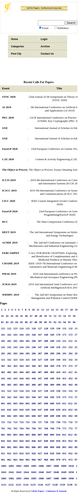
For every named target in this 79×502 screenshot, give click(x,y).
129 (52, 328)
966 (34, 459)
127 (40, 328)
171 (64, 334)
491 (64, 384)
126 (34, 328)
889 (52, 447)
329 (52, 359)
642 (9, 409)
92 (55, 322)
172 (71, 334)
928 (46, 453)
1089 (63, 478)
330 (58, 359)
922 (9, 453)
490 (58, 384)
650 (58, 409)
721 (3, 422)
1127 (47, 484)
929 (52, 453)
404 (22, 372)
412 (70, 372)
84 (16, 322)
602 (9, 403)
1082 (11, 478)
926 (34, 453)
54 (64, 315)
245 (28, 347)
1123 (18, 484)
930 (58, 453)
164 (22, 334)
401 (3, 372)
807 (40, 434)
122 (9, 328)
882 (9, 447)
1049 (63, 472)
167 (40, 334)
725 (28, 422)
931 (64, 453)
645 (28, 409)
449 (52, 378)
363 (15, 365)
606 (34, 403)
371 (64, 365)
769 (52, 428)
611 (64, 403)
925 (28, 453)
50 (45, 315)
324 (22, 359)
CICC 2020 (8, 200)
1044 (26, 472)
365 (28, 365)
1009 (63, 465)
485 (28, 384)
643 (15, 409)
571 (64, 397)
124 (22, 328)
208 (46, 340)
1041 (3, 472)
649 (52, 409)
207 (40, 340)
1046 (41, 472)
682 (9, 415)
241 (3, 347)
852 (71, 440)
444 (22, 378)
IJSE (5, 128)
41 (2, 315)
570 (58, 397)
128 (46, 328)
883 (15, 447)
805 (28, 434)
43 (12, 315)
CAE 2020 (8, 159)
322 (9, 359)
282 (9, 353)
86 (26, 322)
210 (58, 340)
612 (70, 403)
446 (34, 378)
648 (46, 409)
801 (3, 434)
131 (64, 328)
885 (28, 447)
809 (52, 434)
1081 (3, 478)
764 (22, 428)
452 (71, 378)
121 (3, 328)
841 (3, 440)
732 (71, 422)
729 (52, 422)
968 (46, 459)
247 (40, 347)
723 (15, 422)
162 (9, 334)
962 (9, 459)
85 (21, 322)
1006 (41, 465)
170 (58, 334)
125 (28, 328)
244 (22, 347)
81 (2, 322)
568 (46, 397)
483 (15, 384)
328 (46, 359)
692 (71, 415)
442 (9, 378)
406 (34, 372)
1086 (41, 478)
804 (22, 434)
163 (15, 334)
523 (15, 390)
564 (22, 397)
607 (40, 403)
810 (58, 434)
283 (15, 353)
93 (59, 322)
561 (3, 397)
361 (3, 365)
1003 (18, 465)
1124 (25, 484)
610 (58, 403)
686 (34, 415)
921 (3, 453)
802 (9, 434)
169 (52, 334)
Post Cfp (16, 53)
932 (71, 453)
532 (71, 390)
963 (15, 459)
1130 (69, 484)
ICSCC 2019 (9, 190)
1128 (55, 484)
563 (15, 397)
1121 (3, 484)
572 (71, 397)
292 (71, 353)
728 (46, 422)
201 (3, 340)
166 (34, 334)
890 (58, 447)
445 (28, 378)
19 (76, 309)
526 (34, 390)
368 (46, 365)
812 (70, 434)
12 (42, 309)
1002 (11, 465)
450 (58, 378)
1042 (11, 472)
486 (34, 384)
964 (22, 459)
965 (28, 459)
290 (58, 353)
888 (46, 447)
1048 (56, 472)
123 (15, 328)
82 (7, 322)
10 (33, 309)
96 (74, 322)
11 (38, 309)
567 (40, 397)
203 (15, 340)
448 (46, 378)
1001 (3, 465)
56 (74, 315)
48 (36, 315)
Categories (17, 46)
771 (64, 428)
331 (64, 359)
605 (28, 403)
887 (40, 447)
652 (71, 409)
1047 (48, 472)
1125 (33, 484)
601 (3, 403)
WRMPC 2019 (10, 294)
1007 (48, 465)
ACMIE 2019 (9, 242)
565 (28, 397)
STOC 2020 (8, 96)
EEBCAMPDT (10, 253)
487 (40, 384)
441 (3, 378)
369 (52, 365)
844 (22, 440)
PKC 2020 (8, 117)
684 (22, 415)
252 (71, 347)
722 (9, 422)
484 (22, 384)
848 (46, 440)
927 (40, 453)
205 (28, 340)
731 (64, 422)
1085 (33, 478)
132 (71, 328)
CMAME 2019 (10, 263)
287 (40, 353)
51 (50, 315)
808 (46, 434)
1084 (26, 478)
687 (40, 415)
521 (3, 390)
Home (14, 39)
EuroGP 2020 (10, 148)
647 (40, 409)
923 (15, 453)
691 (64, 415)
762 (9, 428)
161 (3, 334)
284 (22, 353)
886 (34, 447)
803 (15, 434)
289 (52, 353)
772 (71, 428)
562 (9, 397)
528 (46, 390)
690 (58, 415)
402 (9, 372)
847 (40, 440)
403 (15, 372)
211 (64, 340)
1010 (71, 465)
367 (40, 365)
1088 (56, 478)
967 (40, 459)
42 (7, 315)
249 (52, 347)
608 (46, 403)
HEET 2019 (9, 232)
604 (22, 403)
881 (3, 447)
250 (58, 347)
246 (34, 347)
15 (57, 309)
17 (66, 309)
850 (58, 440)
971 (64, 459)
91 (50, 322)
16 (61, 309)
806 (34, 434)
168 (46, 334)
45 (21, 315)
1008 (56, 465)
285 (28, 353)
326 (34, 359)
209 (52, 340)
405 (28, 372)
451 (64, 378)
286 (34, 353)
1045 (33, 472)
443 (15, 378)
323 (15, 359)
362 (9, 365)
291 (64, 353)
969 (52, 459)
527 (40, 390)
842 (9, 440)
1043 (18, 472)
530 (58, 390)
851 (64, 440)
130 (58, 328)
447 (40, 378)
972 (71, 459)
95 (69, 322)
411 (64, 372)
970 (58, 459)
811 (64, 434)
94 (64, 322)
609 (52, 403)
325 (28, 359)
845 (28, 440)
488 (46, 384)
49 (40, 315)
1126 (40, 484)
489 (52, 384)
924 (22, 453)
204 (22, 340)
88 (36, 322)
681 (3, 415)
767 (40, 428)
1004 (26, 465)
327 (40, 359)
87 (31, 322)
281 (3, 353)
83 (12, 322)
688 (46, 415)
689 (52, 415)
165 (28, 334)
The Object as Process (14, 169)
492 (71, 384)
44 (16, 315)
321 (3, 359)
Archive (45, 46)
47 (31, 315)
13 (47, 309)
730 (58, 422)
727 (40, 422)
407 (40, 372)
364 (22, 365)
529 (52, 390)
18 (71, 309)
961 (3, 459)
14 (52, 309)
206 (34, 340)
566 (34, 397)
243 (15, 347)
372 (71, 365)
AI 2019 (6, 107)
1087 (48, 478)
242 (9, 347)
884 (22, 447)
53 (59, 315)
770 (58, 428)
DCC (5, 221)
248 (46, 347)
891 (64, 447)
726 (34, 422)
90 (45, 322)
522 (9, 390)
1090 (71, 478)
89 (40, 322)
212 (70, 340)
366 (34, 365)
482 (9, 384)
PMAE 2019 (9, 273)
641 (3, 409)
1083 (18, 478)
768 (46, 428)
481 (3, 384)
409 (52, 372)
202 (9, 340)
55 (69, 315)
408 (46, 372)
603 (15, 403)
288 (46, 353)
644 (22, 409)
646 (34, 409)
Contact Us (47, 53)
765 (28, 428)
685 (28, 415)
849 (52, 440)
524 (22, 390)
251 (64, 347)
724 (22, 422)
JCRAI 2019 (9, 284)
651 (64, 409)
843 (15, 440)
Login (44, 39)
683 (15, 415)
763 (15, 428)
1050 (71, 472)
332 (71, 359)
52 (55, 315)
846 (34, 440)
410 (58, 372)
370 (58, 365)
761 (3, 428)
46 (26, 315)
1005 (33, 465)
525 (28, 390)
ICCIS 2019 (9, 180)
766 (34, 428)
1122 (11, 484)
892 (71, 447)
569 (52, 397)
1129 (62, 484)
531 (64, 390)
